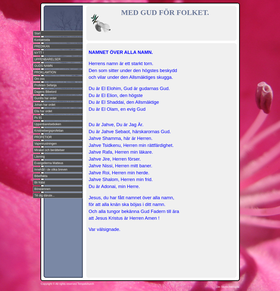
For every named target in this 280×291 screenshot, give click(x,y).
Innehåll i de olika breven (51, 169)
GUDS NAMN (43, 66)
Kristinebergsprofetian (49, 130)
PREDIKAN (42, 46)
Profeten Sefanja (45, 85)
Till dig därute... (44, 195)
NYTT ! (39, 53)
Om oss (39, 79)
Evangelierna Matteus (48, 163)
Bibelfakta (41, 176)
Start (37, 33)
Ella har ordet (43, 111)
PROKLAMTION (45, 72)
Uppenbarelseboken (47, 124)
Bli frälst (39, 182)
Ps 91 (38, 117)
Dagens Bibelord (45, 92)
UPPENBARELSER (47, 59)
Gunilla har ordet (45, 98)
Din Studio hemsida (227, 286)
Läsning (39, 156)
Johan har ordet (44, 104)
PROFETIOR (43, 137)
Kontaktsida (42, 40)
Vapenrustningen (45, 143)
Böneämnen (42, 189)
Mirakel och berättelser (49, 150)
